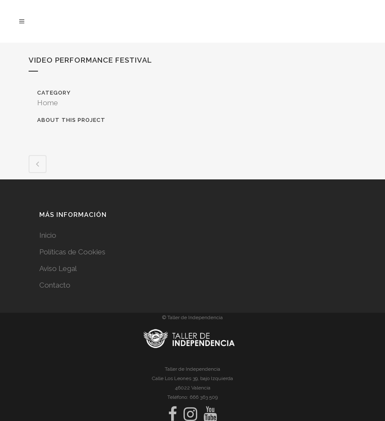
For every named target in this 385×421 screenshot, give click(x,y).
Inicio (47, 235)
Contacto (54, 285)
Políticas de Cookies (72, 252)
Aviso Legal (58, 268)
